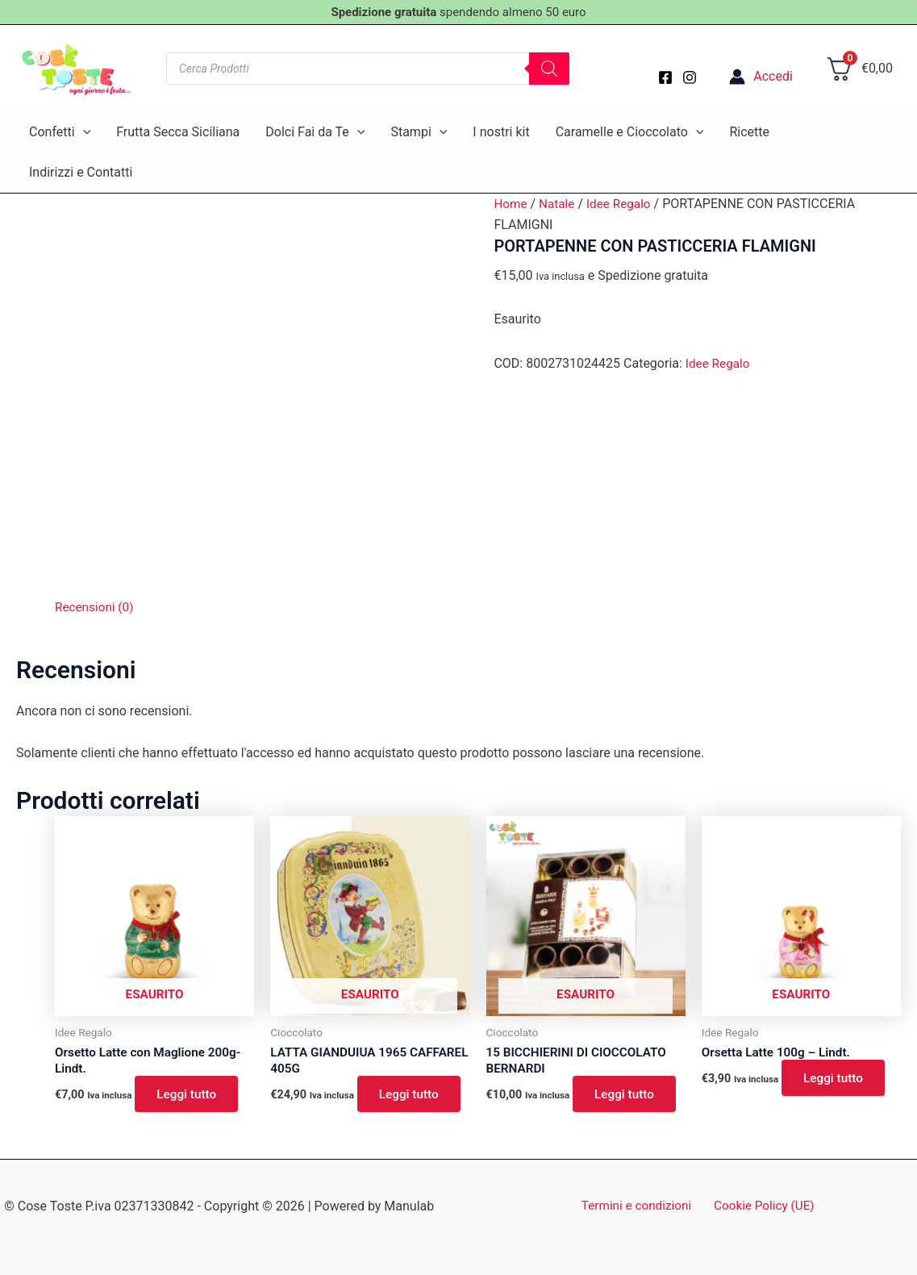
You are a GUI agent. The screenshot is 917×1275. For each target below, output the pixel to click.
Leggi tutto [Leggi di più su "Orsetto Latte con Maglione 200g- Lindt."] (190, 1095)
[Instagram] (689, 77)
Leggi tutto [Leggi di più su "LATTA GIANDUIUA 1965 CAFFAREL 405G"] (412, 1095)
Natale (558, 203)
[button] (83, 132)
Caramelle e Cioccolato (630, 132)
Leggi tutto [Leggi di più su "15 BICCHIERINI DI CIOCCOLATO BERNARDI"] (628, 1095)
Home (511, 203)
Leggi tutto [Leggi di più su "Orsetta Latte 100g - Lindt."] (837, 1079)
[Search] (549, 68)
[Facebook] (665, 77)
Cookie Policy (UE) (761, 1206)
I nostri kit (501, 132)
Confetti (59, 132)
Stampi (418, 132)
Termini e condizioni (639, 1206)
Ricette (749, 132)
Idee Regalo (623, 203)
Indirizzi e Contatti (80, 172)
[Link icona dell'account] (761, 76)
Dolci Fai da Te (315, 132)
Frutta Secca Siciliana (178, 132)
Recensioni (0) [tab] (96, 607)
